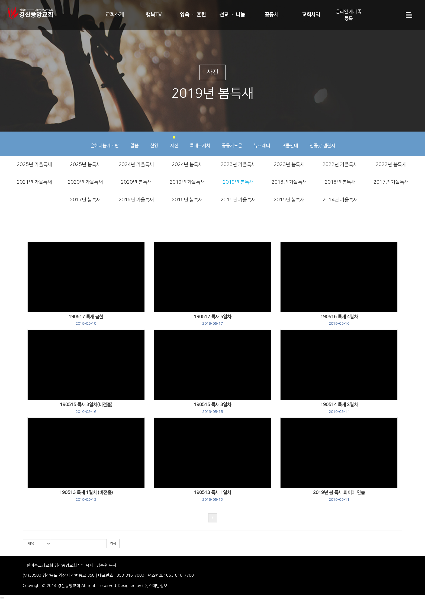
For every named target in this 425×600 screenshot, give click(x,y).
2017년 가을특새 (391, 182)
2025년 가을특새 (34, 164)
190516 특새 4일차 (339, 320)
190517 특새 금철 (86, 320)
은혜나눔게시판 (104, 142)
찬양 (154, 142)
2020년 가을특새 (85, 182)
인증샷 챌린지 (322, 142)
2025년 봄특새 (85, 164)
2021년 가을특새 (34, 182)
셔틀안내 (290, 142)
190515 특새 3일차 (212, 408)
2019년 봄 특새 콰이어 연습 (339, 496)
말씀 (134, 142)
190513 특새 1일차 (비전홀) (86, 496)
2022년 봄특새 (391, 164)
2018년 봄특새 (340, 182)
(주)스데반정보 (155, 585)
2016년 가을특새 (136, 200)
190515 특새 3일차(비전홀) (86, 408)
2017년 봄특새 (85, 200)
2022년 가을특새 (340, 164)
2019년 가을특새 (187, 182)
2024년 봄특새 (187, 164)
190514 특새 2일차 (339, 408)
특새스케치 (200, 142)
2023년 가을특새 (238, 164)
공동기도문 (232, 142)
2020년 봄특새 (136, 182)
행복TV (154, 15)
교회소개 (114, 15)
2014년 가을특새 (340, 200)
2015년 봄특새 (289, 200)
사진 (174, 142)
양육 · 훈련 (193, 15)
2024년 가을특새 (136, 164)
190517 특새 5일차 (212, 320)
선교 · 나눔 (232, 15)
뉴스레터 (262, 142)
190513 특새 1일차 (212, 496)
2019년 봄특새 (238, 182)
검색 (113, 543)
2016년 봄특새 (187, 200)
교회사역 (311, 15)
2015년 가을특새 (238, 200)
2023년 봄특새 (289, 164)
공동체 (271, 15)
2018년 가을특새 (289, 182)
